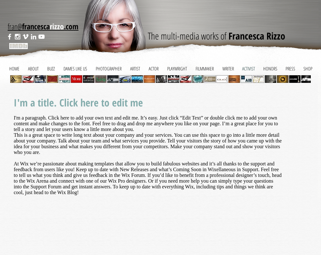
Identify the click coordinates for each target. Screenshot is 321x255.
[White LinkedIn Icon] (33, 36)
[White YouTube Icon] (41, 36)
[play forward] (303, 79)
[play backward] (18, 79)
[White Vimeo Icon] (25, 36)
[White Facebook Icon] (9, 36)
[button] (28, 79)
